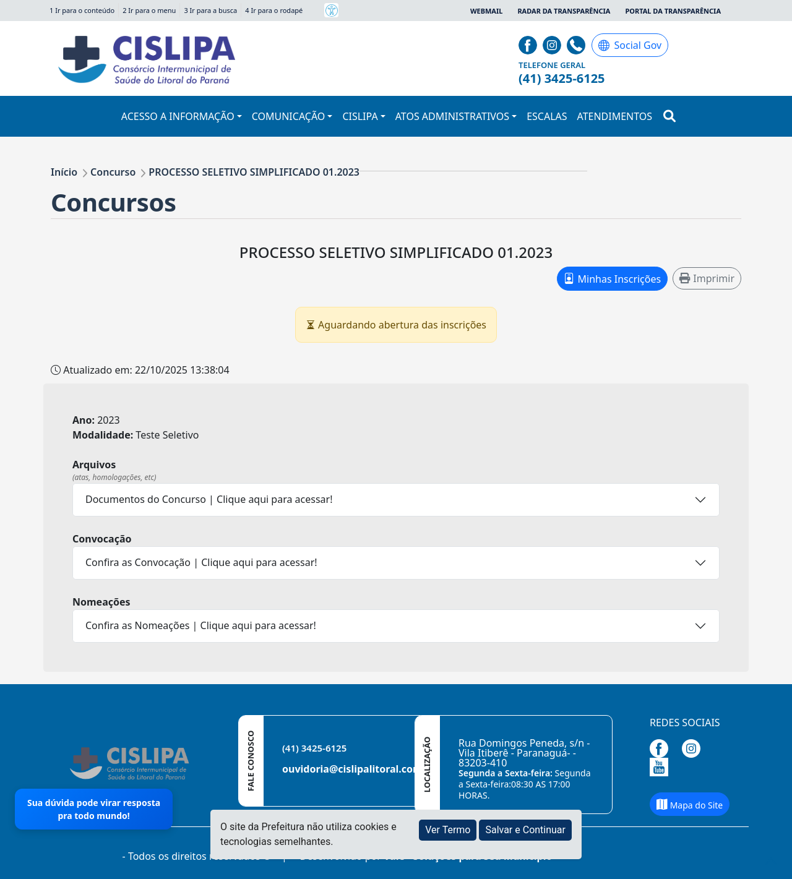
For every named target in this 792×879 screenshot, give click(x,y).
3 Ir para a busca (210, 10)
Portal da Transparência (673, 10)
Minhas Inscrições (612, 278)
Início (64, 172)
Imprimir (706, 278)
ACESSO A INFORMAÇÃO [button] (178, 116)
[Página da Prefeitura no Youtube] (662, 766)
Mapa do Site (689, 805)
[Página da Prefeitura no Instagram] (553, 44)
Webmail (486, 10)
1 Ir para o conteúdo (82, 10)
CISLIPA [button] (359, 116)
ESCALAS (547, 116)
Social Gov (630, 45)
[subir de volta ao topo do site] (771, 861)
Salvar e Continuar (525, 830)
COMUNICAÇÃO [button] (288, 116)
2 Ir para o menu (149, 10)
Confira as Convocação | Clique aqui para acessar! (201, 562)
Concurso (113, 172)
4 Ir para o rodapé (274, 10)
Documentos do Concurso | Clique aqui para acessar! (209, 499)
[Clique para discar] (577, 44)
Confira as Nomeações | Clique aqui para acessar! (200, 625)
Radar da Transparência (563, 10)
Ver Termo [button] (447, 830)
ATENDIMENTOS (615, 116)
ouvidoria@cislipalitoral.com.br (359, 769)
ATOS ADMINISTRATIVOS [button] (452, 116)
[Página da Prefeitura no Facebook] (529, 44)
